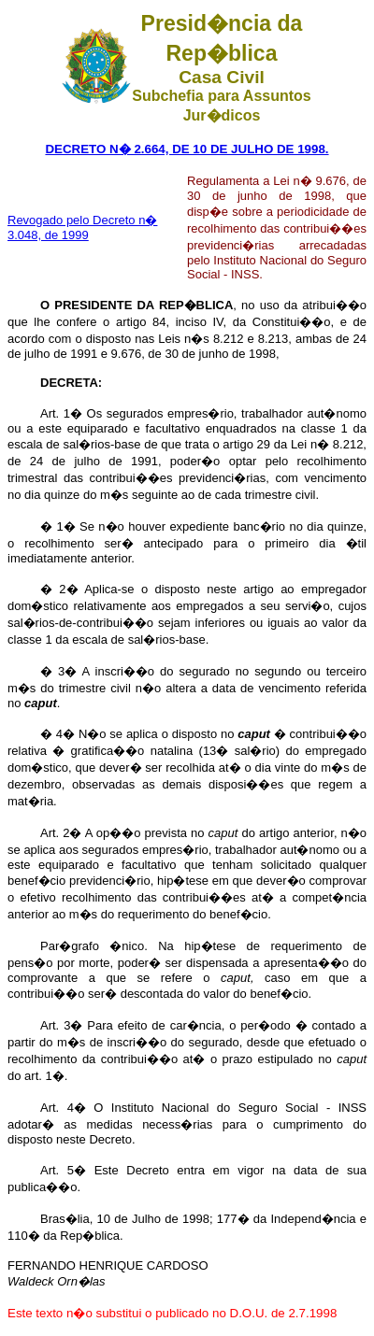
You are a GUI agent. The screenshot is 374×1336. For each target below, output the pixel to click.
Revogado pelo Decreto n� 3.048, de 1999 (82, 227)
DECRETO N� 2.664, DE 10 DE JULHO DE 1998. (186, 149)
